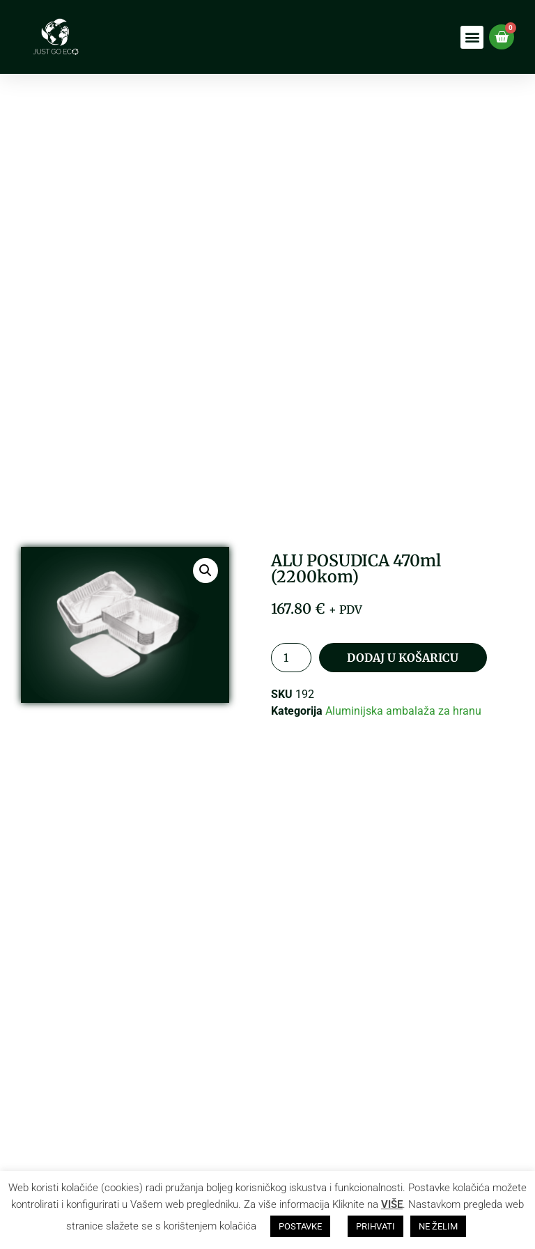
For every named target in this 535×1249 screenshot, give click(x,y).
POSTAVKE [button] (300, 1226)
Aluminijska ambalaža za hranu (403, 710)
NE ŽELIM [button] (438, 1226)
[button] (471, 37)
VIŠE (392, 1204)
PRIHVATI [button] (375, 1226)
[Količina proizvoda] (291, 657)
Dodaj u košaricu (402, 658)
